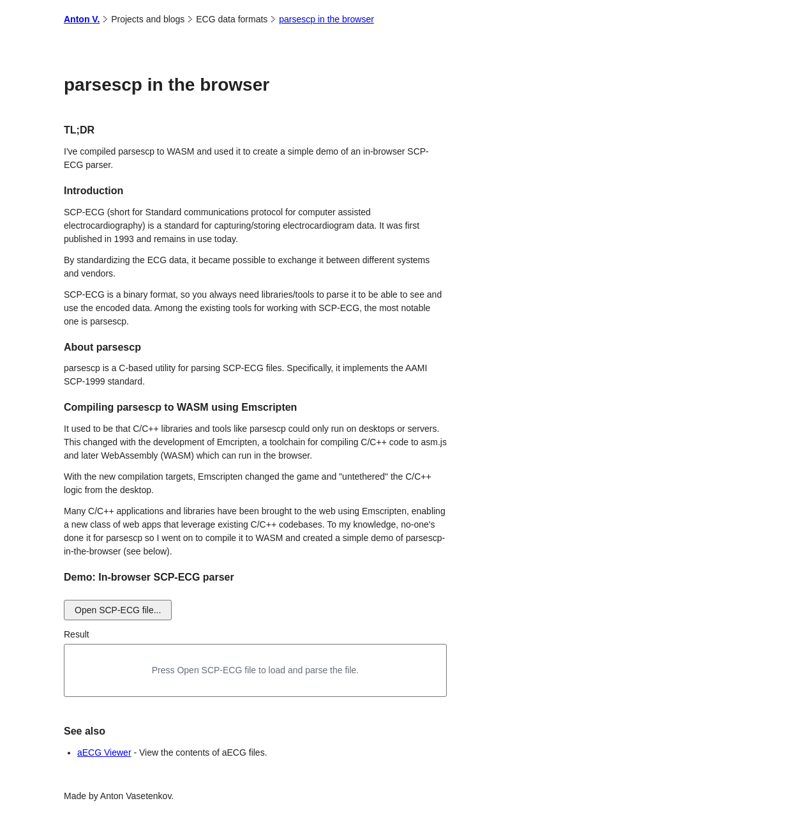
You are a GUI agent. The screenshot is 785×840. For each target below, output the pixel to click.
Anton (86, 19)
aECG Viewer (104, 752)
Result (76, 634)
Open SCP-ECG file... (118, 610)
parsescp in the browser (326, 19)
